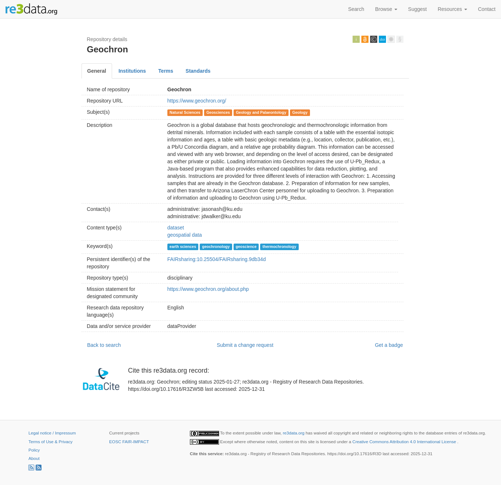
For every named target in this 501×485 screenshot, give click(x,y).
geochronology (216, 246)
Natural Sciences (185, 112)
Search (356, 9)
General (96, 71)
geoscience (246, 246)
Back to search (104, 345)
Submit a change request (245, 345)
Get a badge (389, 345)
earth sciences (183, 246)
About (33, 458)
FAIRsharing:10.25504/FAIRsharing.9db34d (216, 259)
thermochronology (280, 246)
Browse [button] (386, 9)
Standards (198, 71)
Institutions (132, 71)
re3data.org (294, 432)
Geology (299, 112)
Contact (487, 9)
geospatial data (184, 235)
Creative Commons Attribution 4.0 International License (405, 441)
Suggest (417, 9)
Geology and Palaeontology (261, 112)
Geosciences (218, 112)
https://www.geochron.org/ (196, 101)
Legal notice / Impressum (52, 432)
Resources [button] (452, 9)
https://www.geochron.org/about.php (208, 289)
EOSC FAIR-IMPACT (129, 441)
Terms (165, 71)
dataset (175, 228)
